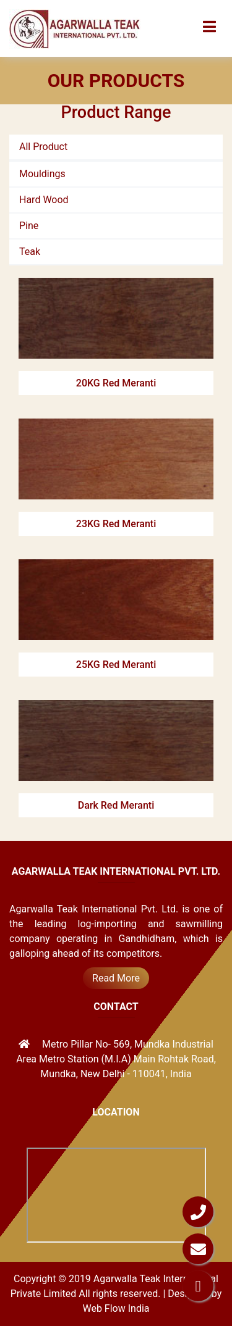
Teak (29, 251)
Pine (28, 225)
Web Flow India (115, 1308)
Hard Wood (44, 200)
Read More (116, 978)
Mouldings (42, 174)
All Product (43, 146)
